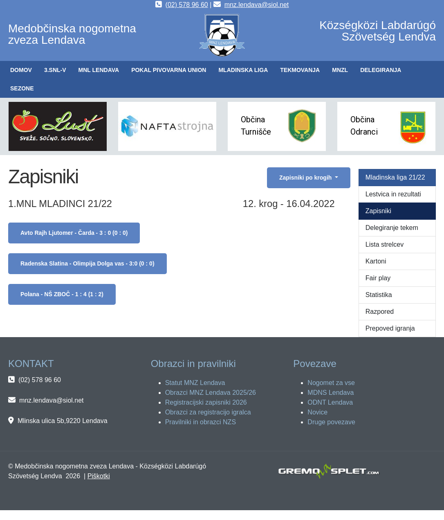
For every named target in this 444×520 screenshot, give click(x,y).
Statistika (379, 294)
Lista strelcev (385, 244)
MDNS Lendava (330, 392)
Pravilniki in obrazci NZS (200, 422)
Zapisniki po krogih (306, 177)
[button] (55, 70)
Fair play (378, 278)
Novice (317, 412)
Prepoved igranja (390, 328)
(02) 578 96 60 (187, 4)
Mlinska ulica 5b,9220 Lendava (63, 420)
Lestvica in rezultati (393, 194)
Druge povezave (331, 422)
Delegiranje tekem (392, 227)
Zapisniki (378, 210)
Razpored (380, 311)
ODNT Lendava (330, 402)
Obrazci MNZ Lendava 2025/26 (210, 392)
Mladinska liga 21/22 (395, 177)
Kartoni (376, 261)
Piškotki (98, 476)
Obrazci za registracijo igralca (208, 412)
